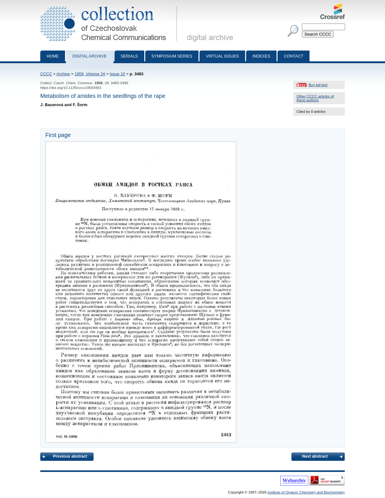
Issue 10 (117, 74)
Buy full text (318, 85)
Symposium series (172, 56)
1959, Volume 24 (90, 74)
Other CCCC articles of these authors (315, 98)
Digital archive (89, 56)
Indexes (261, 56)
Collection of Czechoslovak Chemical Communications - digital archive (109, 5)
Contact (293, 56)
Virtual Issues (222, 56)
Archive (63, 74)
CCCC (46, 74)
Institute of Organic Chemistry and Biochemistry (306, 492)
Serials (129, 56)
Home (53, 56)
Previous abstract (70, 456)
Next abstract (315, 456)
